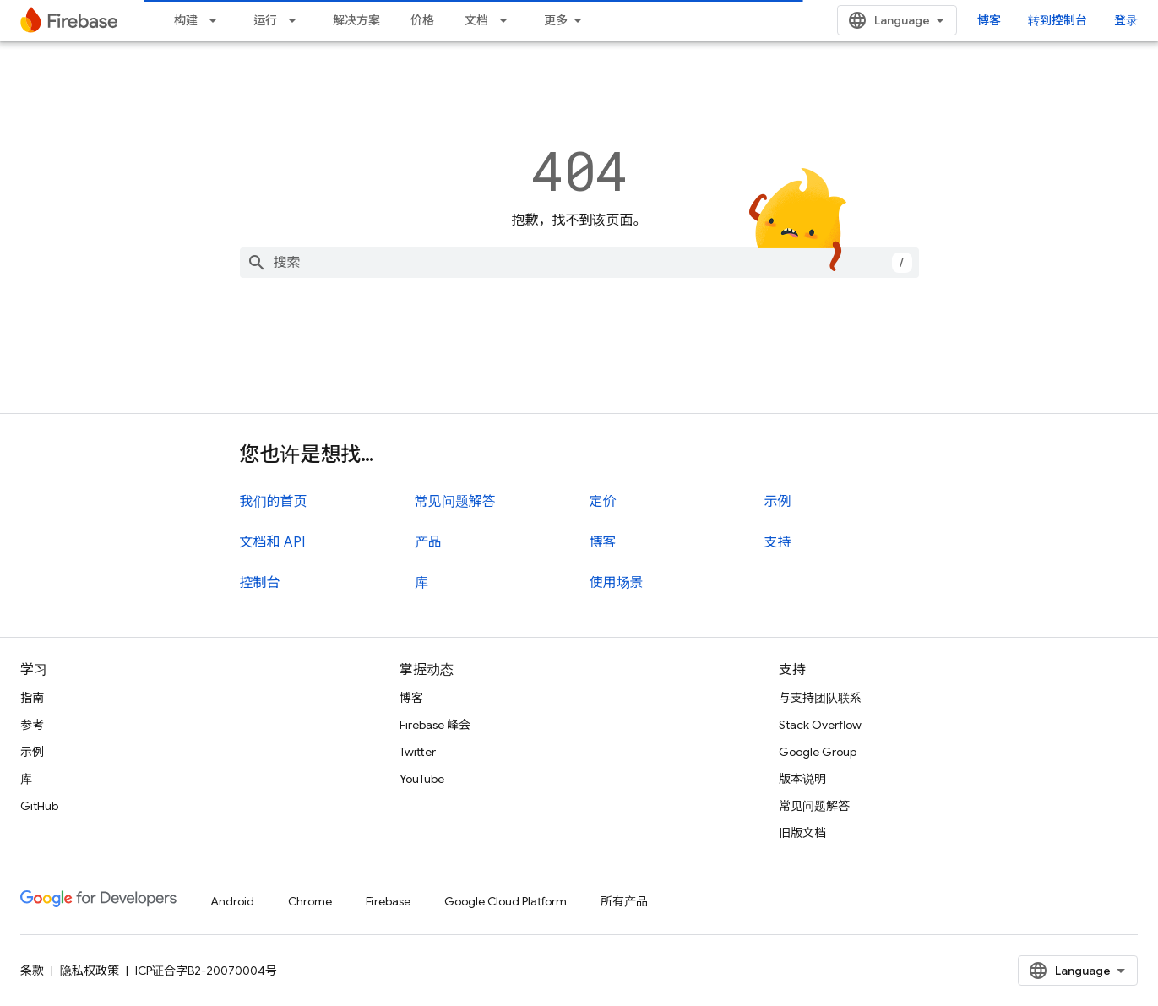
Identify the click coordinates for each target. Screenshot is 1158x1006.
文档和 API (272, 542)
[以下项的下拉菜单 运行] (297, 20)
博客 (989, 20)
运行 (265, 20)
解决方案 (356, 20)
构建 (186, 20)
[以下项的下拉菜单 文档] (508, 20)
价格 (422, 20)
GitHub (39, 805)
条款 (32, 970)
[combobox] (579, 262)
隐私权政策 (89, 970)
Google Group (817, 751)
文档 (476, 20)
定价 (603, 501)
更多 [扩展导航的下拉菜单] (556, 20)
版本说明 (802, 778)
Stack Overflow (820, 724)
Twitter (418, 751)
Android (232, 901)
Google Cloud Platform (505, 901)
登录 (1126, 20)
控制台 (260, 582)
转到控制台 (1057, 20)
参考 (32, 724)
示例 (777, 501)
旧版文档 (802, 832)
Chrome (310, 901)
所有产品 (624, 901)
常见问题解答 (455, 501)
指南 (32, 697)
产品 (428, 542)
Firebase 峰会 (435, 724)
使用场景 (617, 582)
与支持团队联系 (820, 697)
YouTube (422, 778)
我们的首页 (273, 501)
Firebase (388, 901)
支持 (777, 542)
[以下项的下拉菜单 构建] (218, 20)
